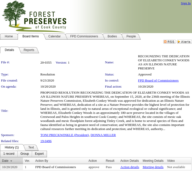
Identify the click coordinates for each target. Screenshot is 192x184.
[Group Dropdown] (24, 154)
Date (5, 161)
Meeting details (153, 167)
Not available (176, 167)
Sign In (186, 3)
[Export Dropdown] (39, 154)
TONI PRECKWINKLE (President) (64, 135)
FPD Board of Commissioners (158, 80)
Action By (41, 161)
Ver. (27, 161)
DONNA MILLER (103, 135)
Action (93, 161)
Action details (129, 167)
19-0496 (45, 141)
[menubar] (23, 154)
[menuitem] (8, 154)
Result (110, 161)
